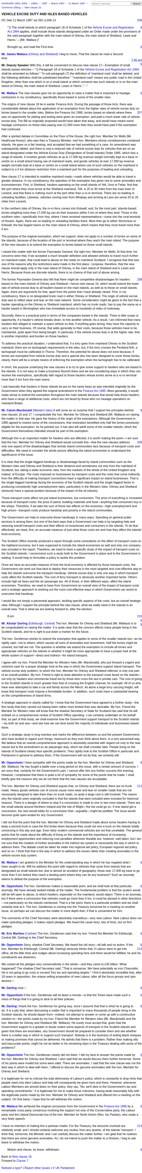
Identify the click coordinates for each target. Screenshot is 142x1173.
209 (139, 442)
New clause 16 (33, 7)
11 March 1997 (77, 3)
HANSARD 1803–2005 (14, 3)
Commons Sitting (11, 7)
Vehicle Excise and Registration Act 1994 (112, 69)
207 (139, 112)
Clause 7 (22, 1160)
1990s (34, 3)
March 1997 (58, 3)
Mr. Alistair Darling (14, 623)
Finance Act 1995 (94, 390)
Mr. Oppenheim (12, 762)
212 (139, 948)
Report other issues (37, 1167)
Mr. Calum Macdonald (16, 410)
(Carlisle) (31, 933)
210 (139, 616)
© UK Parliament (64, 1167)
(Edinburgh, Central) (41, 623)
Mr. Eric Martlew (12, 933)
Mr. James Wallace (14, 54)
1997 (45, 3)
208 (139, 279)
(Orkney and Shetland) (43, 54)
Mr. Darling (9, 987)
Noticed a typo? (11, 1167)
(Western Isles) (43, 410)
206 (139, 20)
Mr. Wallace (9, 93)
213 (139, 1125)
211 (139, 786)
